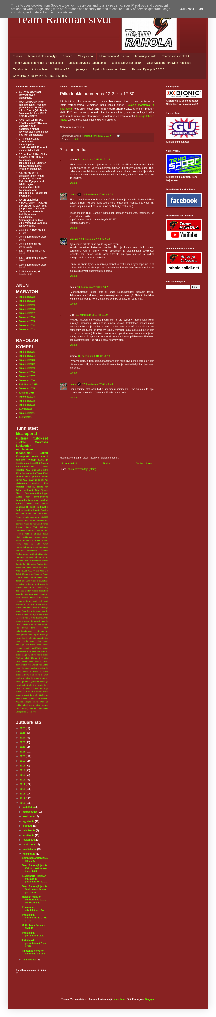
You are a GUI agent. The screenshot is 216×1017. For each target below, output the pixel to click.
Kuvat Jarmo (41, 537)
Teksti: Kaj (42, 587)
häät (28, 497)
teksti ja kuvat (40, 671)
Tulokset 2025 (27, 352)
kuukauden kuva (24, 500)
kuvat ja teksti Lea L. (37, 611)
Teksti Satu (42, 577)
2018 (23, 765)
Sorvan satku (29, 473)
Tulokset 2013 (27, 329)
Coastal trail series (25, 520)
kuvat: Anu (36, 624)
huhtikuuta (29, 844)
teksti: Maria (28, 705)
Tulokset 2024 (27, 356)
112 (17, 513)
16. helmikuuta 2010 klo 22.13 (94, 356)
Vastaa (73, 183)
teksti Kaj (35, 463)
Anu (23, 513)
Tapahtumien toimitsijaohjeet (30, 69)
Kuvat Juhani (41, 540)
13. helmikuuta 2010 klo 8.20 (97, 194)
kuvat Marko (42, 604)
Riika (45, 560)
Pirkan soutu (41, 557)
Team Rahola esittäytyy (42, 56)
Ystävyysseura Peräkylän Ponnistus (169, 62)
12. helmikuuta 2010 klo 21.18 (94, 159)
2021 (23, 751)
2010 (23, 803)
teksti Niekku (22, 661)
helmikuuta (29, 853)
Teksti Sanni (30, 577)
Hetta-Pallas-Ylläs (25, 466)
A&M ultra (31, 470)
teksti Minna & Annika (36, 658)
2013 (23, 789)
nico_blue (119, 999)
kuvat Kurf (37, 601)
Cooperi (67, 56)
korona (25, 597)
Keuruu (19, 534)
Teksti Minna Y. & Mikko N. (29, 574)
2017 (23, 770)
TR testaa (31, 564)
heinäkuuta (29, 830)
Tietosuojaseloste (145, 56)
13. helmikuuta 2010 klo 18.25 (93, 287)
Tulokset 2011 (27, 413)
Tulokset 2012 (27, 405)
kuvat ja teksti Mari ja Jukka (29, 614)
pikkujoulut (22, 483)
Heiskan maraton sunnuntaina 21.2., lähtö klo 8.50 (34, 899)
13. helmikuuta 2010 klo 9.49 (94, 239)
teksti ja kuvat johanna (27, 681)
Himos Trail (31, 527)
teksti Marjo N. (23, 655)
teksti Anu (32, 503)
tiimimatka (43, 708)
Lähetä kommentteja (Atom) (81, 469)
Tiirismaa (20, 591)
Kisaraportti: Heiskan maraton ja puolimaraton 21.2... (35, 879)
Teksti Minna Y (40, 571)
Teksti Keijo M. (33, 567)
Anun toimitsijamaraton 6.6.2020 (32, 517)
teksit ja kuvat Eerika (38, 638)
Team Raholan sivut (64, 19)
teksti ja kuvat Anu (25, 675)
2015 (23, 779)
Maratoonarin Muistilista (114, 56)
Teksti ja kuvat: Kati (29, 584)
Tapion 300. (42, 564)
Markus (74, 239)
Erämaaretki (42, 520)
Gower (19, 527)
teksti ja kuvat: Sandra (36, 510)
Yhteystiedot (86, 56)
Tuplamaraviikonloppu (36, 493)
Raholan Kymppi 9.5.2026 (148, 69)
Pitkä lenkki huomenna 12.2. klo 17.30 (34, 917)
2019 (23, 760)
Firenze (44, 524)
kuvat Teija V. (33, 607)
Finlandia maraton (32, 524)
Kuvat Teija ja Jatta (28, 544)
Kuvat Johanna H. (25, 540)
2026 (23, 728)
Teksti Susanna (23, 581)
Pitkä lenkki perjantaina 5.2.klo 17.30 (34, 943)
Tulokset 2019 (27, 305)
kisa (18, 597)
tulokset (40, 438)
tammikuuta (30, 959)
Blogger (149, 999)
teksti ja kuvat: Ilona (27, 688)
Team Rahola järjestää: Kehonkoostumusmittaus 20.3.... (35, 868)
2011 (23, 798)
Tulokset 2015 (27, 321)
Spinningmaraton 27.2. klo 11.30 (35, 859)
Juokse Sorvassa (32, 442)
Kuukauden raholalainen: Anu (33, 908)
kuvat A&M (21, 480)
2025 (23, 732)
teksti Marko (36, 655)
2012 (23, 793)
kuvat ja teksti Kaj (38, 480)
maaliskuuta (30, 849)
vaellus (36, 483)
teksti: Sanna (41, 705)
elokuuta (28, 825)
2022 (23, 746)
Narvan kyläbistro (31, 554)
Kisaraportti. (23, 456)
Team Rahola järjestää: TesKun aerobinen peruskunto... (35, 889)
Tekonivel (20, 567)
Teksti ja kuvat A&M (27, 490)
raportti (44, 456)
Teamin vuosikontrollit (175, 56)
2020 (23, 756)
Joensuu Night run (37, 487)
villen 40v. (31, 712)
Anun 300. (31, 513)
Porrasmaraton (36, 560)
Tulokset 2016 (27, 317)
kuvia (35, 456)
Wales (19, 497)
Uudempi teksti (69, 463)
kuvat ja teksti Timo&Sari (28, 621)
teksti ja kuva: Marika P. (27, 668)
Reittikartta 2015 (28, 384)
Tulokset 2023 (27, 297)
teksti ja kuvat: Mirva (38, 691)
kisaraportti (26, 434)
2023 (23, 742)
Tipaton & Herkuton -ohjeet (109, 69)
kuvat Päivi (21, 607)
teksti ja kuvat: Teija (25, 695)
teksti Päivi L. (35, 661)
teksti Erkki (35, 644)
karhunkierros (41, 497)
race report (33, 634)
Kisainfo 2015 (26, 392)
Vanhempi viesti (144, 463)
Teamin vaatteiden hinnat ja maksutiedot (38, 62)
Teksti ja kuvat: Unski (36, 476)
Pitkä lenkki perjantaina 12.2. (33, 934)
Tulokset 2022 (27, 301)
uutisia (76, 139)
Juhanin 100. (41, 530)
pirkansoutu (42, 631)
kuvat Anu (35, 597)
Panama (29, 557)
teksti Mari (26, 651)
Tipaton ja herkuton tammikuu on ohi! (33, 952)
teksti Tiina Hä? (40, 665)
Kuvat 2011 (25, 417)
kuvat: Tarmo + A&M (35, 628)
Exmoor (19, 524)
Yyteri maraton (41, 594)
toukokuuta (29, 839)
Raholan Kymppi (26, 459)
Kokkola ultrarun (33, 534)
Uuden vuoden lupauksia (36, 591)
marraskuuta (30, 811)
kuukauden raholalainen (24, 447)
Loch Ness (32, 547)
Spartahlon (21, 564)
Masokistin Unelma (37, 550)
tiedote (33, 708)
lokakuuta (28, 816)
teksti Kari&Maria (32, 648)
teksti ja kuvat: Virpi (32, 698)
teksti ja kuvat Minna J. (36, 678)
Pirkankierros (22, 560)
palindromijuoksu (24, 631)
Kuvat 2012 (25, 409)
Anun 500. (43, 513)
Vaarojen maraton (24, 594)
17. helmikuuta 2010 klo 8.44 (97, 384)
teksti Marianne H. (39, 651)
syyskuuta (29, 821)
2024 (23, 737)
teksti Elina (35, 641)
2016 (23, 775)
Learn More (187, 9)
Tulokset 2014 (27, 325)
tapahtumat (24, 453)
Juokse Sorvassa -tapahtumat (87, 62)
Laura (73, 194)
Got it (202, 9)
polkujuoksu (21, 634)
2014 (23, 784)
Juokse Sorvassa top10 (126, 62)
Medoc (19, 554)
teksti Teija (28, 665)
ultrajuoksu (21, 712)
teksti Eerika (22, 641)
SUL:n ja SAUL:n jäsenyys (70, 69)
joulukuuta (29, 807)
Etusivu (17, 56)
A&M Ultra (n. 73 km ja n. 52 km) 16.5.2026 (40, 76)
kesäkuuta (29, 835)
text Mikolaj (22, 708)
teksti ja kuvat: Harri (38, 685)
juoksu (43, 453)
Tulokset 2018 (27, 309)
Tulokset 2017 (27, 313)
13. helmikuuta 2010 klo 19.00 (92, 315)
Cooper (44, 463)
